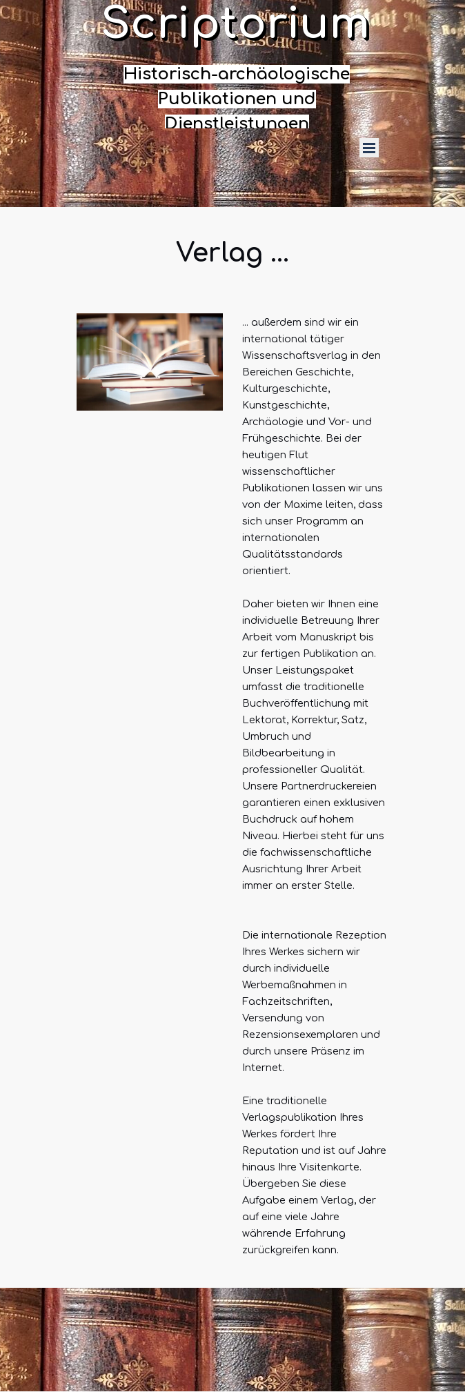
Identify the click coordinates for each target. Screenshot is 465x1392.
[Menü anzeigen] (369, 147)
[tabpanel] (237, 99)
